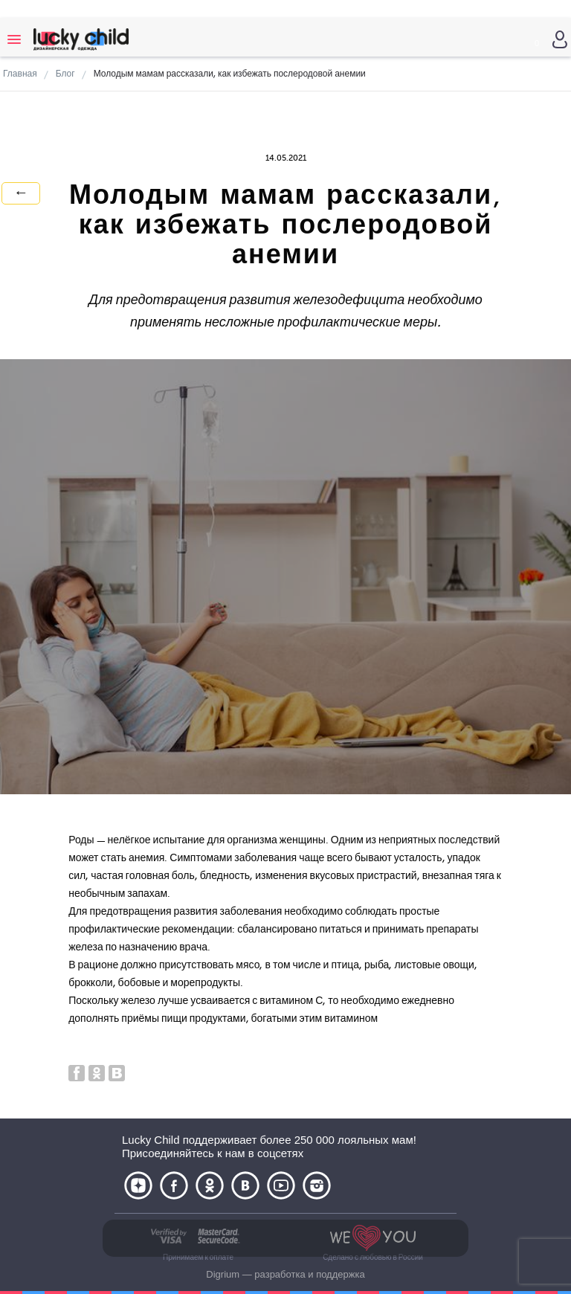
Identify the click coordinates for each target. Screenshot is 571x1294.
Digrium (222, 1274)
